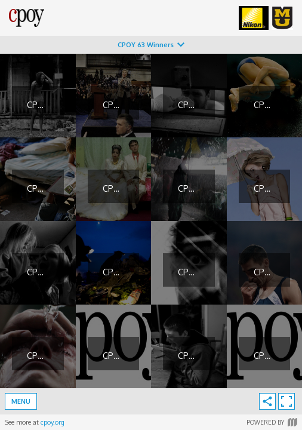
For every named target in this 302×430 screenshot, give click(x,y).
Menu (20, 401)
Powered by (271, 422)
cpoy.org (52, 422)
